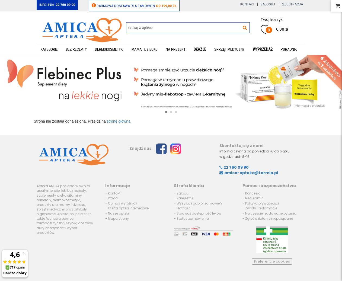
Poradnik (289, 49)
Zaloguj (267, 4)
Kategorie (49, 49)
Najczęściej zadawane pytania (270, 213)
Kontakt (247, 4)
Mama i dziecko (145, 49)
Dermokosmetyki (109, 49)
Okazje (200, 49)
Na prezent (176, 49)
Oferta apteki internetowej (128, 208)
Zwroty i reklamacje (261, 208)
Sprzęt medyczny (229, 49)
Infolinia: (57, 5)
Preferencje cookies (272, 261)
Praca (113, 198)
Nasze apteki (118, 213)
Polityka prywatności (262, 203)
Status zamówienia (193, 218)
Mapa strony (118, 218)
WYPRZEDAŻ (263, 49)
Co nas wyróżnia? (123, 203)
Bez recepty (76, 49)
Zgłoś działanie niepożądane (269, 218)
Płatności (184, 208)
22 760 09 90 (234, 167)
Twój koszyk (272, 19)
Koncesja (253, 193)
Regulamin (254, 198)
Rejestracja (292, 4)
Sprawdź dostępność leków (199, 213)
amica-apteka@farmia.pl (248, 172)
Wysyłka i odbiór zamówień (199, 203)
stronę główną (118, 121)
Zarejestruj (185, 198)
